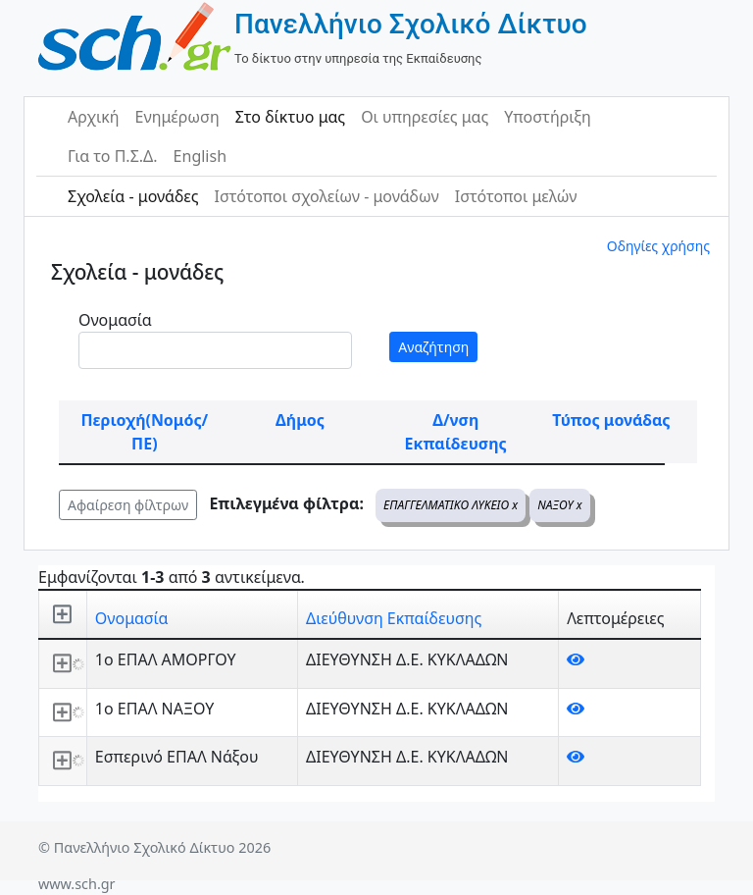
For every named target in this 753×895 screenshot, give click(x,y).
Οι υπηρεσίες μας (424, 117)
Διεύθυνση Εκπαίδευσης (393, 618)
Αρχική (94, 117)
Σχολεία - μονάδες (133, 196)
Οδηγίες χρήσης (658, 246)
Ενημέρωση (177, 117)
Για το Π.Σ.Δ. (113, 156)
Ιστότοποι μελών (516, 196)
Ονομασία (115, 320)
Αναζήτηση (433, 347)
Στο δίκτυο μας (290, 117)
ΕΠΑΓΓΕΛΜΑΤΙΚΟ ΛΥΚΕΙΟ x (450, 505)
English (200, 156)
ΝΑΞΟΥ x (559, 505)
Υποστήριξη (547, 117)
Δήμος (300, 420)
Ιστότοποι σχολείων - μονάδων (326, 196)
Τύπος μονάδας (611, 420)
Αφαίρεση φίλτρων (128, 505)
